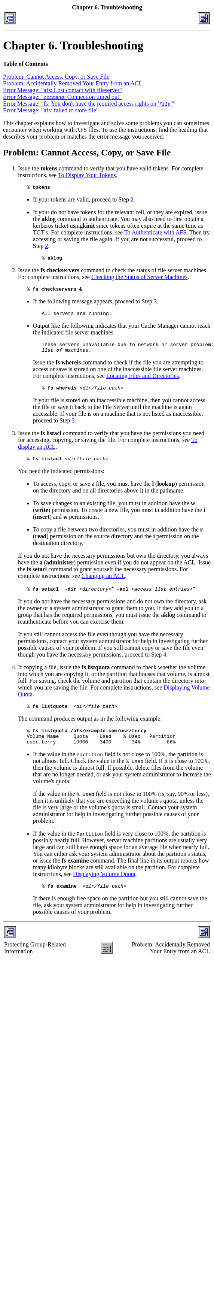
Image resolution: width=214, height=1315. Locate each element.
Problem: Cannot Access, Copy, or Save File (56, 76)
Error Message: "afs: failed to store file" (51, 110)
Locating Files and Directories (142, 382)
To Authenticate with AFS (155, 233)
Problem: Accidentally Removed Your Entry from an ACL (72, 83)
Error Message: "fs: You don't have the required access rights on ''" (88, 103)
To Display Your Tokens (87, 175)
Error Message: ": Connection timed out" (62, 97)
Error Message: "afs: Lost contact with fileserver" (62, 90)
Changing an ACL (103, 585)
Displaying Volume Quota (104, 888)
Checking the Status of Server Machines (139, 279)
